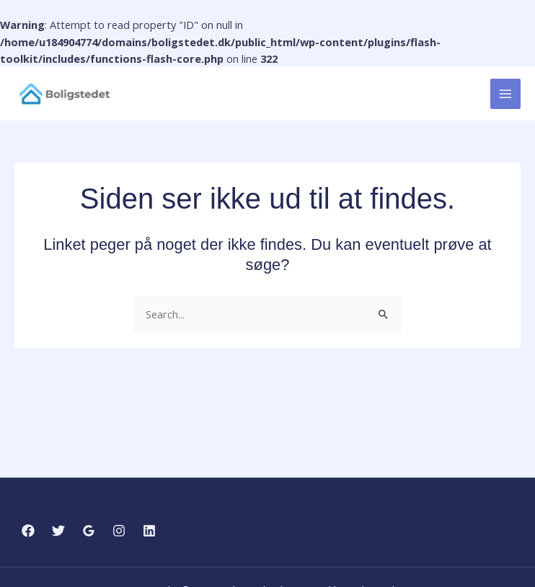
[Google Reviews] (88, 530)
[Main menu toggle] (505, 94)
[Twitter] (58, 530)
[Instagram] (118, 530)
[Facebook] (28, 530)
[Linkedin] (149, 530)
